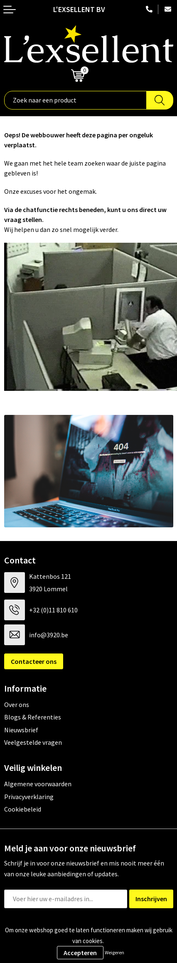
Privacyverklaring (29, 796)
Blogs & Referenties (32, 717)
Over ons (16, 704)
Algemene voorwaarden (37, 784)
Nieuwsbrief (21, 730)
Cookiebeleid (22, 809)
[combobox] (75, 100)
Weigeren (114, 952)
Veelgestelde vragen (33, 742)
